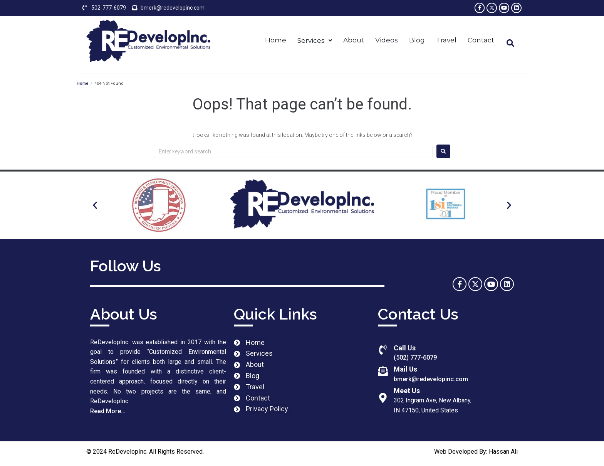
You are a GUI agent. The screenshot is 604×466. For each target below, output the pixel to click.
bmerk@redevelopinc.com (431, 380)
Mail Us (405, 371)
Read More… (107, 412)
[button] (95, 206)
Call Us (405, 349)
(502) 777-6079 (415, 358)
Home (82, 84)
